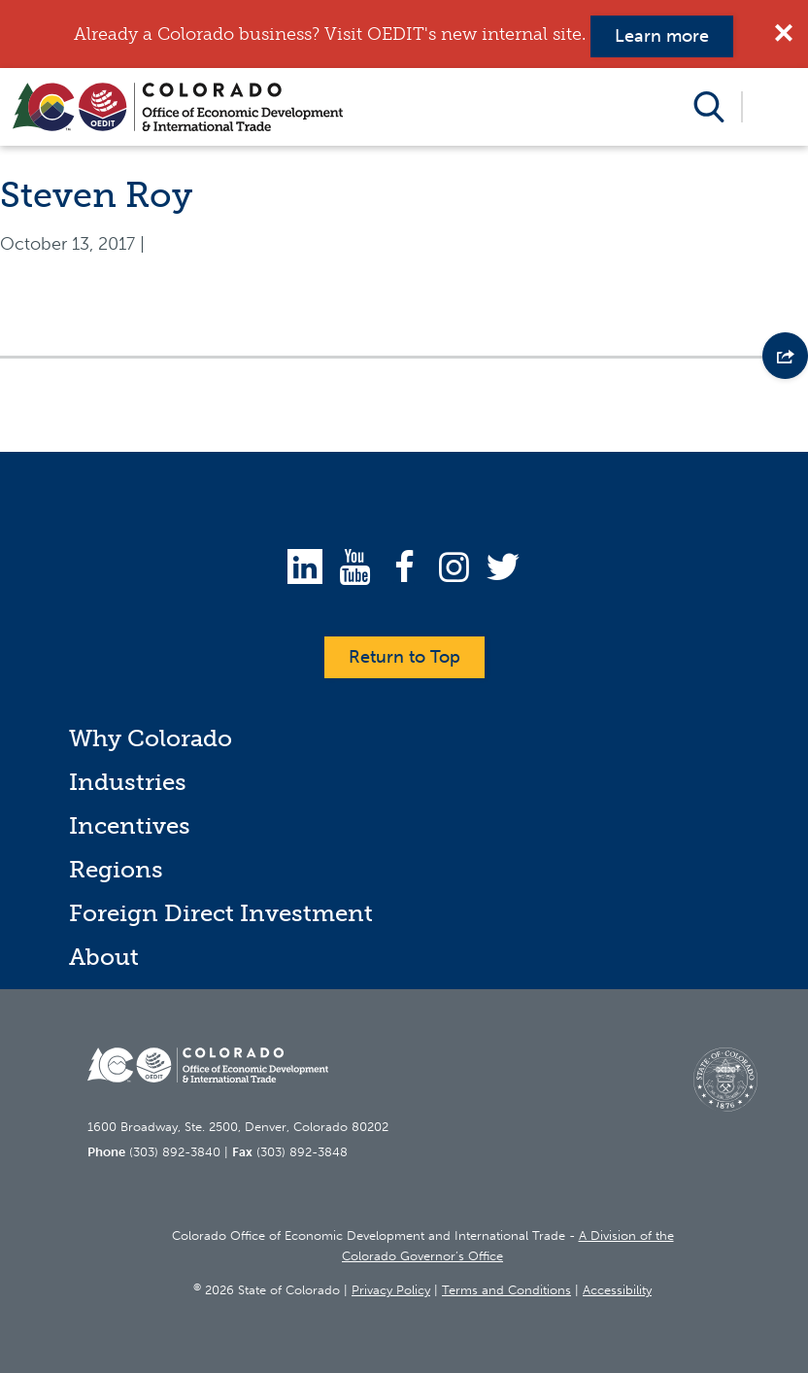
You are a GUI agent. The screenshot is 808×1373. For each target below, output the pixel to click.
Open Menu (774, 106)
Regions (116, 869)
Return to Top (404, 657)
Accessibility (617, 1290)
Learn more (662, 36)
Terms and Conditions (506, 1290)
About (104, 957)
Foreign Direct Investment (221, 913)
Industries (127, 782)
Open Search (709, 106)
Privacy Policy (391, 1290)
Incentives (129, 825)
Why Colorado (150, 738)
